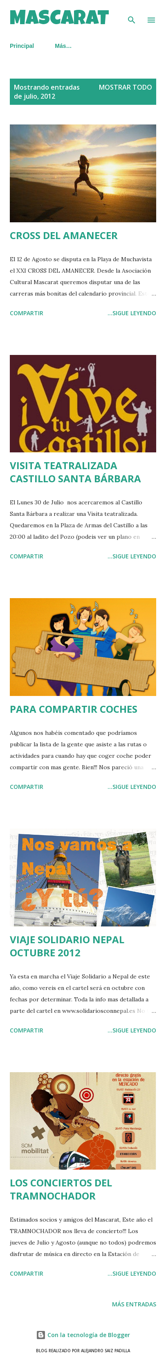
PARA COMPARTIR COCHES (73, 709)
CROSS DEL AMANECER (64, 235)
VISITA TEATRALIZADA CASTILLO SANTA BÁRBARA (75, 472)
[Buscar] (132, 15)
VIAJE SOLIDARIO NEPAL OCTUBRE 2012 (67, 946)
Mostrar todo (125, 87)
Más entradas (134, 1304)
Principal (22, 46)
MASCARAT (59, 20)
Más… (63, 46)
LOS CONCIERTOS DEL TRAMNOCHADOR (61, 1189)
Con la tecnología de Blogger (83, 1335)
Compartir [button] (26, 313)
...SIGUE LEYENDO (132, 313)
